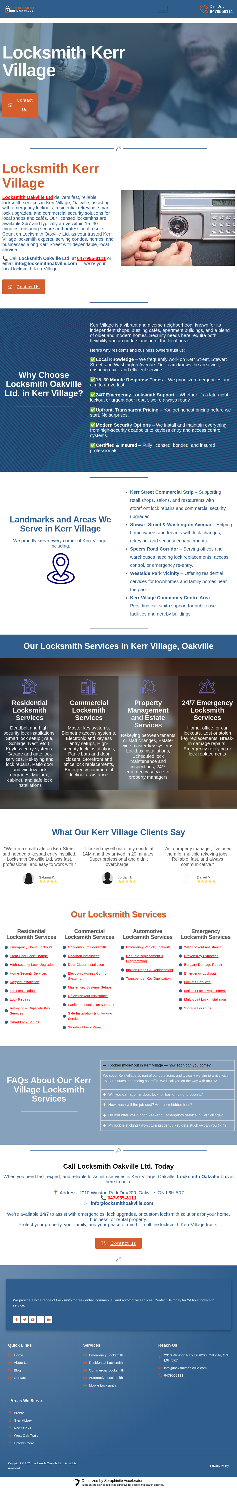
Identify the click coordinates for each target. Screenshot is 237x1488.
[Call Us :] (204, 9)
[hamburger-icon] (162, 9)
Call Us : (217, 6)
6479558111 (221, 11)
